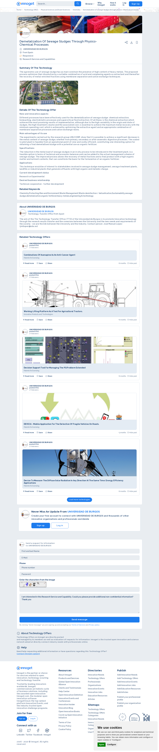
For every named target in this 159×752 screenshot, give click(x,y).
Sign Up (136, 4)
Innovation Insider (67, 704)
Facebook (37, 732)
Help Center (64, 691)
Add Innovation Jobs (126, 685)
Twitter (29, 732)
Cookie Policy (65, 729)
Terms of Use (65, 722)
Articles (91, 699)
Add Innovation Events (127, 682)
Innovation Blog (66, 708)
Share (48, 263)
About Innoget (65, 675)
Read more (28, 263)
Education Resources (97, 696)
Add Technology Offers (127, 678)
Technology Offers (96, 678)
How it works (113, 4)
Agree (101, 744)
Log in (60, 525)
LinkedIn (20, 732)
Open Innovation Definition (71, 695)
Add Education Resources (129, 689)
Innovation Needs (96, 675)
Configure (111, 744)
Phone (23, 563)
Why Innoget (101, 4)
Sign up (41, 525)
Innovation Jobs (95, 692)
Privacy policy (94, 625)
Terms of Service (78, 625)
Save (40, 263)
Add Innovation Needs (127, 675)
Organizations (94, 685)
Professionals (94, 682)
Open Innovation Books (69, 711)
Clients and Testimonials (70, 688)
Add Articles (122, 692)
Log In (124, 4)
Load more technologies (79, 500)
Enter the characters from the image (37, 580)
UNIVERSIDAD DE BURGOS (40, 243)
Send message (80, 619)
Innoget (47, 732)
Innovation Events (96, 689)
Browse (90, 4)
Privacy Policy (65, 726)
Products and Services (69, 678)
